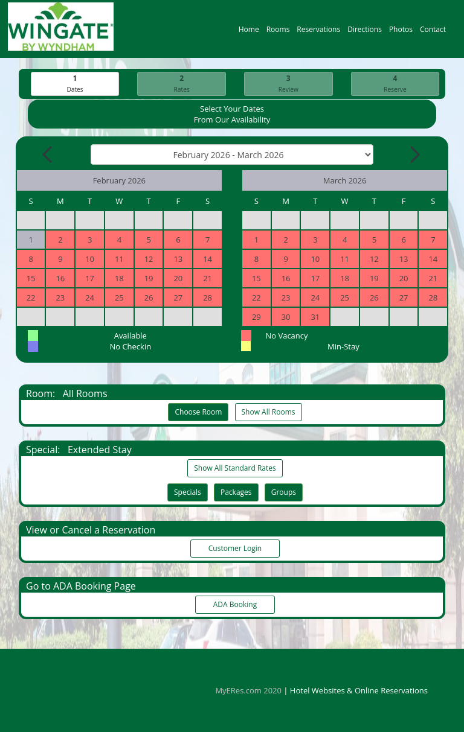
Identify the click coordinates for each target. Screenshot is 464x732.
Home (249, 32)
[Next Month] (414, 155)
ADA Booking (235, 605)
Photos (401, 32)
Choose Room (198, 412)
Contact (433, 32)
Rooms (278, 32)
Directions (364, 32)
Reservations (318, 32)
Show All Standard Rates (235, 468)
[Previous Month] (48, 155)
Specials (187, 493)
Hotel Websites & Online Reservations (359, 690)
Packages (236, 493)
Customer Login (235, 549)
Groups (283, 493)
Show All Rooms (268, 412)
